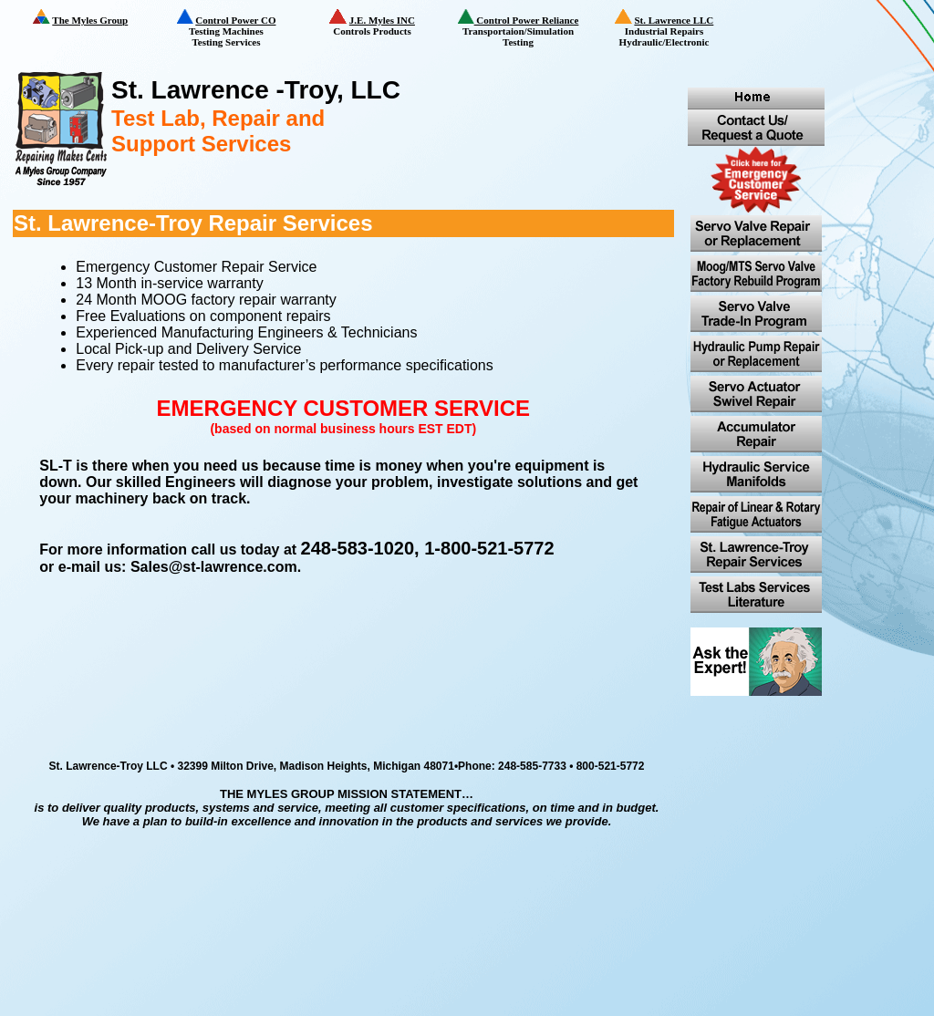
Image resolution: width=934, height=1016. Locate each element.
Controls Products (387, 22)
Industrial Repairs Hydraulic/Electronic (676, 29)
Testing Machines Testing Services (238, 28)
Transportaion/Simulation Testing (524, 28)
